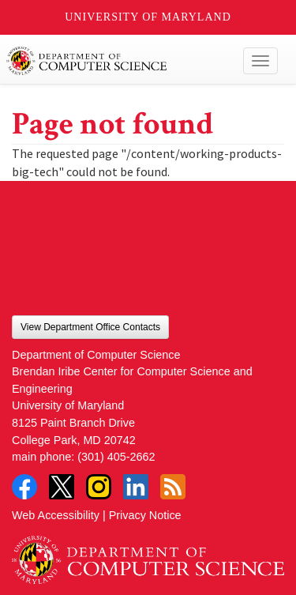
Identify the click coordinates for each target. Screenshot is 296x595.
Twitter (61, 486)
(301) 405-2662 (116, 456)
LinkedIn (135, 486)
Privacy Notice (145, 515)
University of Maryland (148, 17)
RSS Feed (172, 486)
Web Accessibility (55, 515)
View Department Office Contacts (90, 327)
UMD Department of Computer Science (119, 61)
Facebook (24, 486)
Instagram (98, 486)
